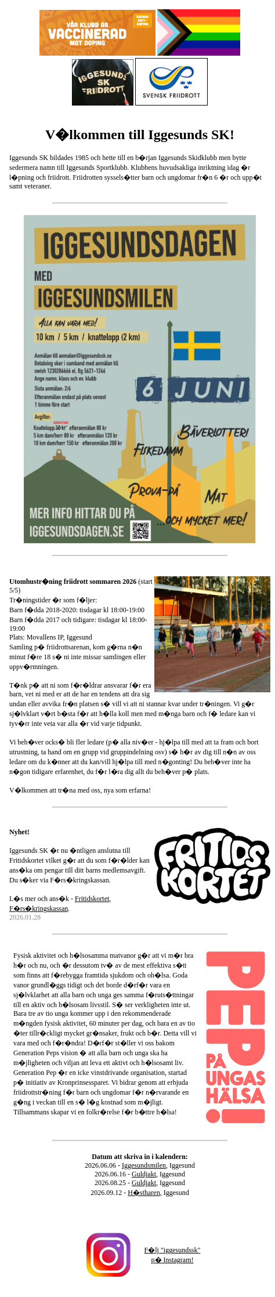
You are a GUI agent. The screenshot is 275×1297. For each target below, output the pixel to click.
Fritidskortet (92, 899)
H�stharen (144, 1193)
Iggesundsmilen (144, 1165)
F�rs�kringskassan (38, 908)
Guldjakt (144, 1174)
